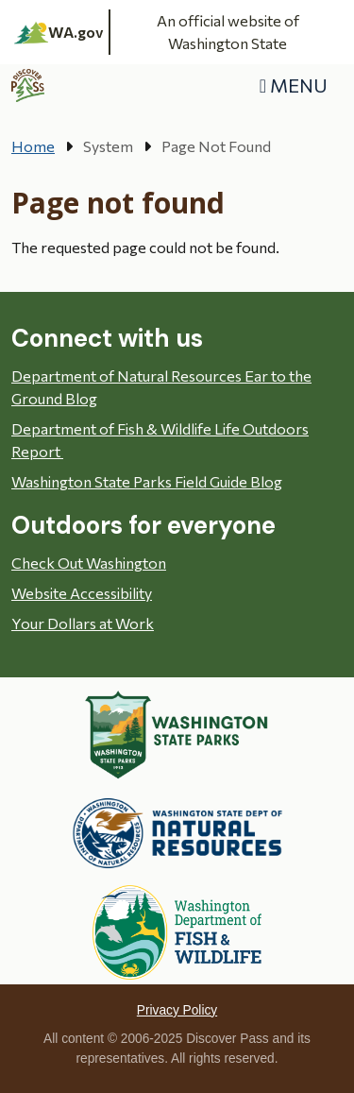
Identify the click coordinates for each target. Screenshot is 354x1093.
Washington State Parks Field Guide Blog (146, 481)
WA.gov (59, 32)
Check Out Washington (88, 563)
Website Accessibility (81, 593)
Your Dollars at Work (82, 623)
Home (33, 146)
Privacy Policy (177, 1010)
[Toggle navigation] (293, 85)
